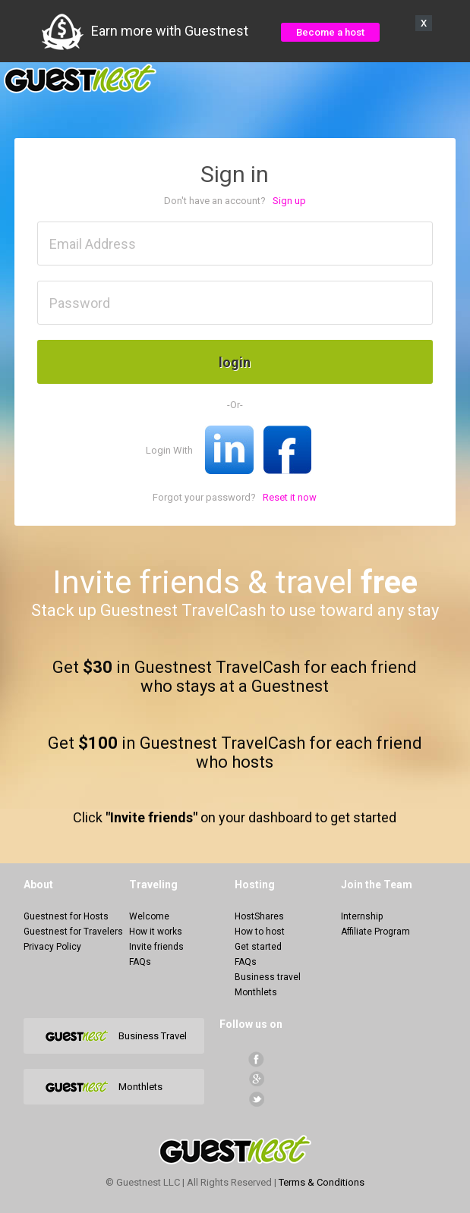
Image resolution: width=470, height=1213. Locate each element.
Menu (450, 79)
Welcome (149, 916)
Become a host (330, 32)
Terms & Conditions (321, 1182)
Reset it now (290, 497)
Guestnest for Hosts (66, 916)
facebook (256, 1059)
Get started (258, 946)
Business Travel (152, 1036)
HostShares (259, 916)
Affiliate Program (375, 931)
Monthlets (256, 992)
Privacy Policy (52, 946)
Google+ (256, 1079)
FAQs (140, 962)
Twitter (256, 1099)
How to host (260, 931)
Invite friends (156, 946)
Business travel (268, 977)
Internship (362, 916)
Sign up (289, 200)
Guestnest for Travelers (73, 931)
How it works (155, 931)
